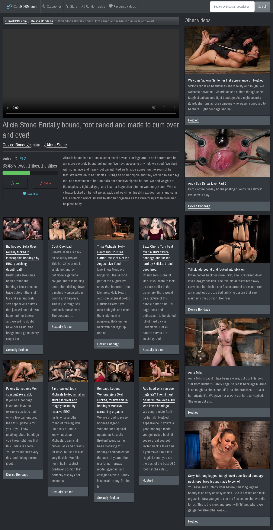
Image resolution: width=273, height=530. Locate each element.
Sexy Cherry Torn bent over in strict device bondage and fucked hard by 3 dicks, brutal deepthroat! (158, 258)
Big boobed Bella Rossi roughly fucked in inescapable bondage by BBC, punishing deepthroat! (22, 258)
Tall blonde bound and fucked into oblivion (216, 269)
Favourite (30, 194)
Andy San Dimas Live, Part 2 (207, 183)
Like (15, 183)
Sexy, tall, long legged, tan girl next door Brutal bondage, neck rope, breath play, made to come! (226, 478)
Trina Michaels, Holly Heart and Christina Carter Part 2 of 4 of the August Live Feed (113, 255)
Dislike (45, 183)
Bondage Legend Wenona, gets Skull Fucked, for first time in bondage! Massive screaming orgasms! (112, 400)
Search (262, 7)
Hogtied (148, 480)
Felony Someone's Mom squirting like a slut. (22, 391)
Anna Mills (195, 372)
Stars (71, 6)
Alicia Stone (56, 144)
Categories (52, 6)
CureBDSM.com (21, 6)
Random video (93, 6)
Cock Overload (62, 246)
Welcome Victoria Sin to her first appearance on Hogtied (226, 80)
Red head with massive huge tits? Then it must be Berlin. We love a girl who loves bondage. (159, 397)
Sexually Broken (17, 349)
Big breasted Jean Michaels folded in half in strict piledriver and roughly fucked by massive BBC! (68, 400)
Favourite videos (122, 6)
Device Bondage (42, 21)
